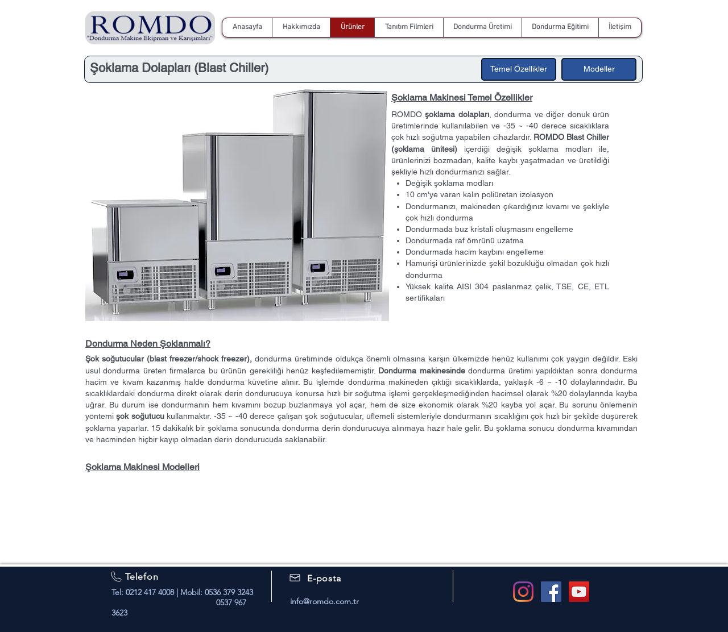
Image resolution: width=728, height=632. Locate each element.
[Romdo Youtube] (579, 591)
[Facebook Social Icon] (551, 591)
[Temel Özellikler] (518, 69)
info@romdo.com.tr (324, 601)
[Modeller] (598, 69)
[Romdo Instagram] (523, 591)
